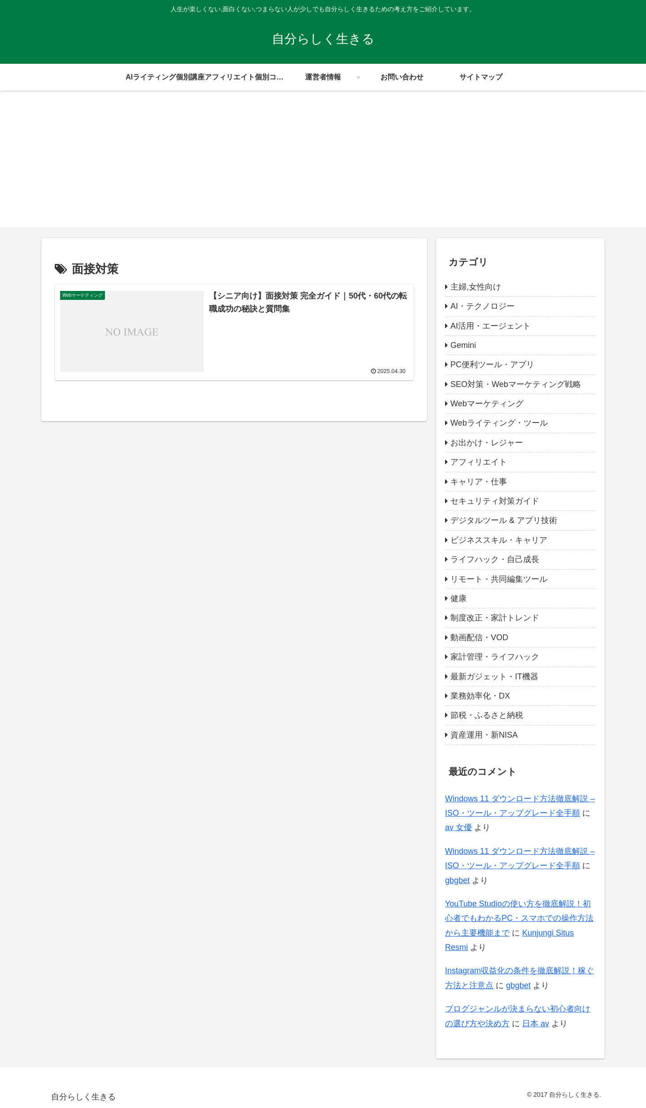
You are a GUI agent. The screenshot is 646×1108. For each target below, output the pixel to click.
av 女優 (458, 827)
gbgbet (457, 880)
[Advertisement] (323, 164)
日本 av (535, 1023)
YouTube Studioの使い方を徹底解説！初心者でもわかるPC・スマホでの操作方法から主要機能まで (519, 918)
